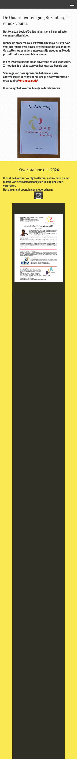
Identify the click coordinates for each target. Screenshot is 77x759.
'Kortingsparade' (28, 80)
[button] (72, 4)
